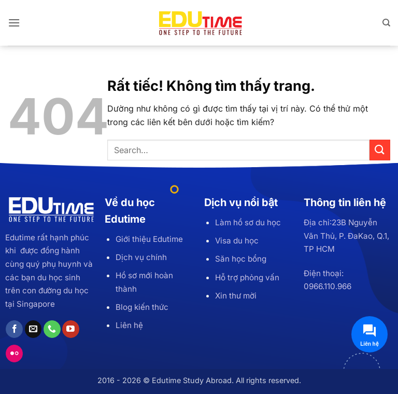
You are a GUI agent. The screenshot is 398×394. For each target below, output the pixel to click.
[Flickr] (14, 353)
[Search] (386, 23)
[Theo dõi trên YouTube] (70, 329)
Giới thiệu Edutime (149, 239)
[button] (14, 22)
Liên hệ (129, 325)
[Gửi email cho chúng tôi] (33, 329)
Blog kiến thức (142, 307)
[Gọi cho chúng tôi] (52, 329)
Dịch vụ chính (141, 257)
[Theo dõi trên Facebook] (14, 329)
